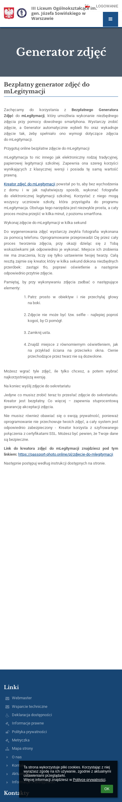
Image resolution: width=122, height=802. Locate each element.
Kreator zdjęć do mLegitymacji (29, 184)
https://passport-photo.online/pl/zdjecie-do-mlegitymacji (65, 454)
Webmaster (22, 698)
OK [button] (106, 789)
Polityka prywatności (29, 732)
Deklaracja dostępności (32, 715)
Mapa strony (22, 748)
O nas (17, 757)
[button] (110, 19)
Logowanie (107, 6)
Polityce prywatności (89, 780)
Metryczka (21, 740)
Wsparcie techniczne (29, 706)
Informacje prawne (28, 723)
